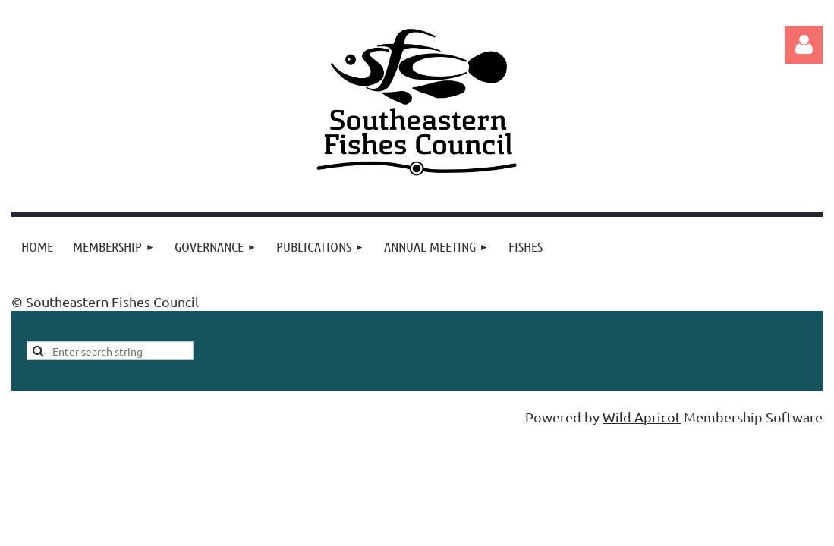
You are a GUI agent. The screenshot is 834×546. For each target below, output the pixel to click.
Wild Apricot (642, 417)
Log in (804, 45)
